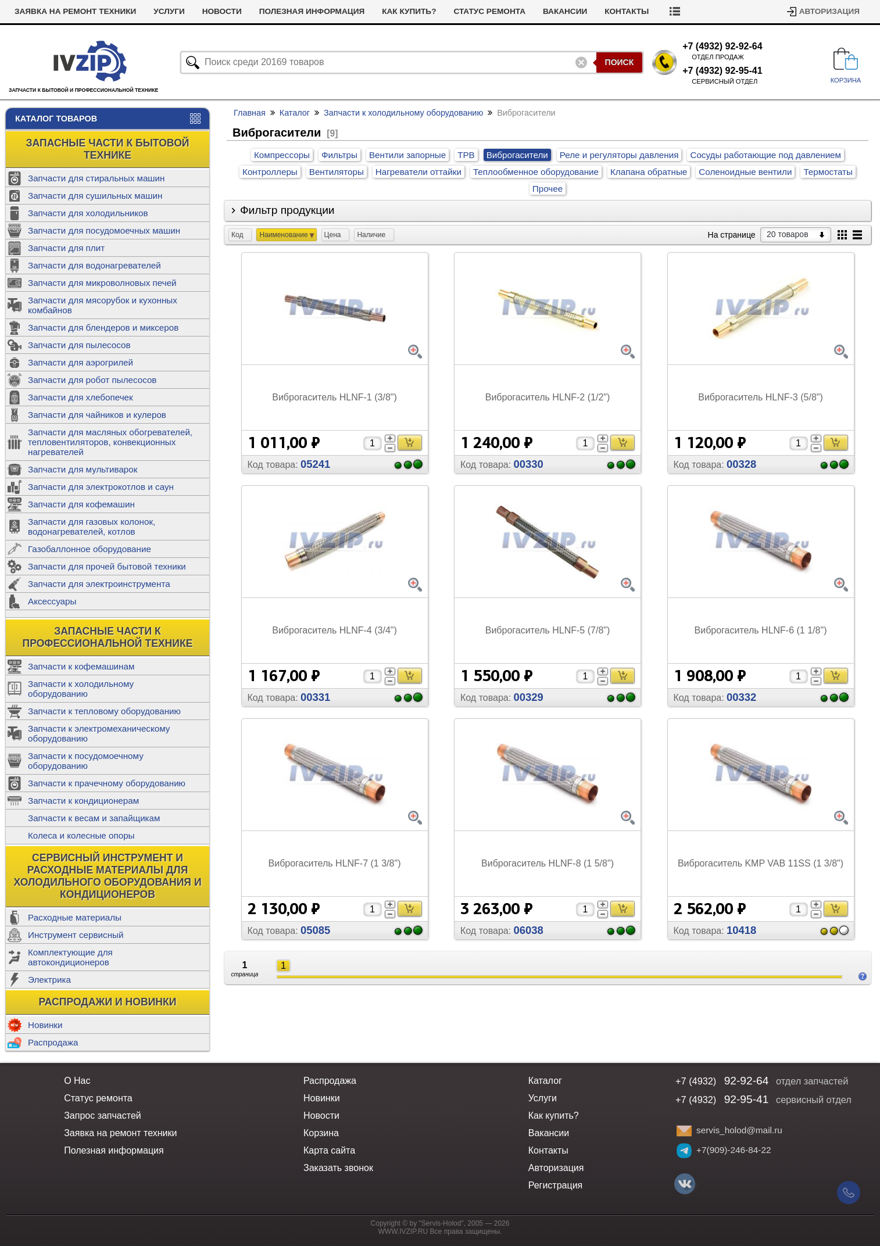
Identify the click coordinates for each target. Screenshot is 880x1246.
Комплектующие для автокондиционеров (70, 957)
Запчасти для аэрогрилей (80, 362)
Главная (250, 112)
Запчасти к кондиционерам (83, 800)
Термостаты (828, 172)
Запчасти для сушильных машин (95, 195)
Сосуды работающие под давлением (765, 155)
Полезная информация (312, 11)
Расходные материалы (74, 917)
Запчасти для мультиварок (82, 469)
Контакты (626, 11)
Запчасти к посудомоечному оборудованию (86, 761)
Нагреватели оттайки (418, 172)
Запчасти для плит (66, 248)
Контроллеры (270, 172)
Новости (222, 11)
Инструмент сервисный (75, 935)
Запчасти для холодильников (88, 213)
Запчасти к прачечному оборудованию (106, 783)
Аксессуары (52, 601)
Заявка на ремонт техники (75, 11)
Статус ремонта (489, 11)
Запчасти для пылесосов (79, 345)
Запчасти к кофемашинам (81, 666)
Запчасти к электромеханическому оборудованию (99, 733)
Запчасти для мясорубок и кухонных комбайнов (102, 305)
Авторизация (829, 11)
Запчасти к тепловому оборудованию (104, 711)
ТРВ (466, 155)
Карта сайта (329, 1150)
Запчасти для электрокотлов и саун (101, 487)
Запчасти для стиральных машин (96, 178)
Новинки (45, 1025)
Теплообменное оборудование (536, 172)
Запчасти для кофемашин (81, 504)
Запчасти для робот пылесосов (92, 380)
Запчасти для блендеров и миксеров (103, 327)
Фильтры (339, 155)
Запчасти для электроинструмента (99, 584)
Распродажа (53, 1042)
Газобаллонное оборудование (89, 549)
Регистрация (555, 1185)
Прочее (547, 189)
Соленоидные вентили (745, 172)
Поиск (619, 62)
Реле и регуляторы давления (619, 155)
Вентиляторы (336, 172)
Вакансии (565, 11)
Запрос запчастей (102, 1115)
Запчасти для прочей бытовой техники (107, 566)
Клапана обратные (648, 172)
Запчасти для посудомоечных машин (104, 230)
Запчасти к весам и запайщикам (94, 818)
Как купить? (409, 11)
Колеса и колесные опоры (81, 835)
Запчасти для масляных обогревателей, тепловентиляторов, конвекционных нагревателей (110, 442)
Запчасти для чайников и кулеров (97, 415)
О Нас (77, 1081)
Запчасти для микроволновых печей (102, 283)
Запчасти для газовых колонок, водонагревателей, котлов (91, 526)
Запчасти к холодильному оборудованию (81, 689)
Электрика (49, 979)
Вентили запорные (407, 155)
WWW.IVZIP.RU (403, 1231)
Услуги (168, 11)
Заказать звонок (338, 1168)
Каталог (295, 112)
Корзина (321, 1133)
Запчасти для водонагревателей (94, 265)
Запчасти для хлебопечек (80, 397)
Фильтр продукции (287, 210)
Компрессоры (282, 155)
